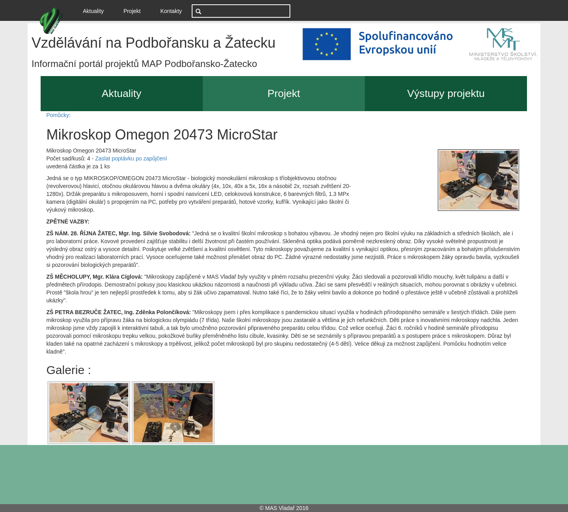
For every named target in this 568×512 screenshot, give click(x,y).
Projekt (132, 11)
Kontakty (171, 11)
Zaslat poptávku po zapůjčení (131, 158)
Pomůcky (58, 115)
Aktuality (96, 10)
